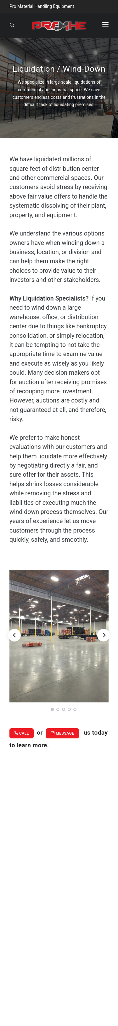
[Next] (103, 635)
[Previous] (14, 635)
